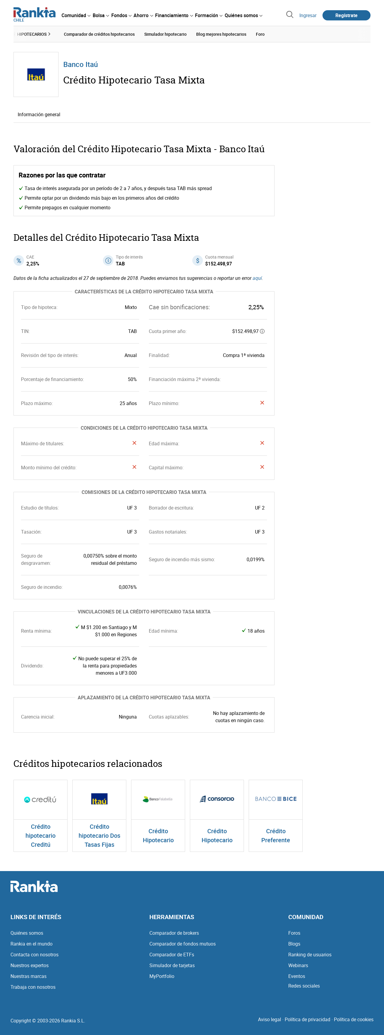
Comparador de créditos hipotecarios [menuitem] (99, 34)
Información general (39, 114)
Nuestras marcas (28, 976)
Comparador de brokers (174, 933)
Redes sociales (304, 985)
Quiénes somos (26, 933)
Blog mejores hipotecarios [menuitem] (221, 34)
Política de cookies (354, 1019)
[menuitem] (76, 15)
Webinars (298, 965)
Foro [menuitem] (260, 34)
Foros (294, 933)
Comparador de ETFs (171, 954)
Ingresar (307, 15)
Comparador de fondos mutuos (182, 943)
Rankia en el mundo (31, 943)
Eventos (296, 976)
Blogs (294, 943)
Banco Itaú (80, 64)
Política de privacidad (307, 1019)
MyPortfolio (161, 976)
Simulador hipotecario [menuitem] (165, 34)
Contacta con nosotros (34, 954)
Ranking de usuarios (310, 954)
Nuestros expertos (29, 965)
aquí (257, 278)
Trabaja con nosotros (33, 987)
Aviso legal (269, 1019)
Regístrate (346, 15)
